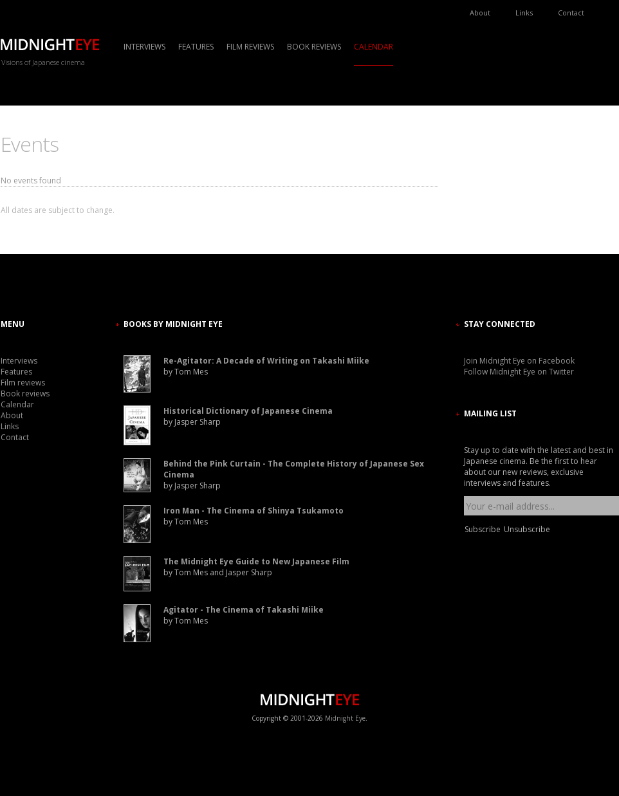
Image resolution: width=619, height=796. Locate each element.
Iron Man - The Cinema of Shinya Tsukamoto (253, 510)
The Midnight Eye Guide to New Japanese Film (256, 561)
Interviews (144, 46)
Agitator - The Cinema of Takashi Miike (243, 609)
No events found (31, 180)
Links (524, 12)
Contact (571, 12)
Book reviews (314, 46)
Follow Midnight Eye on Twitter (519, 371)
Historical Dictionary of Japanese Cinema (248, 410)
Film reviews (250, 46)
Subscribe (483, 529)
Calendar (373, 46)
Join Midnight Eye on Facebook (519, 360)
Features (196, 46)
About (480, 12)
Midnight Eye (345, 718)
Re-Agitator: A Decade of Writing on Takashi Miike (266, 360)
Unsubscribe (527, 529)
